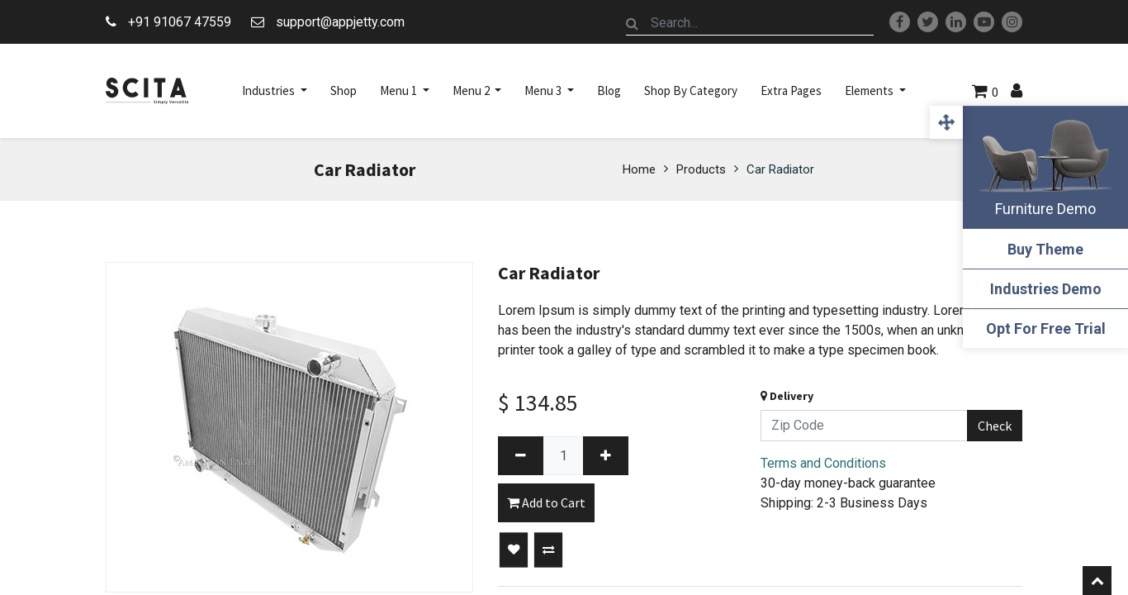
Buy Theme (1045, 249)
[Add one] (605, 455)
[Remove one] (520, 455)
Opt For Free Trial (1046, 328)
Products (701, 169)
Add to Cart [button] (546, 502)
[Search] (632, 23)
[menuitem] (343, 91)
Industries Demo (1046, 289)
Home (639, 169)
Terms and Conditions (823, 463)
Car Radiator (780, 169)
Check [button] (995, 425)
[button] (514, 550)
